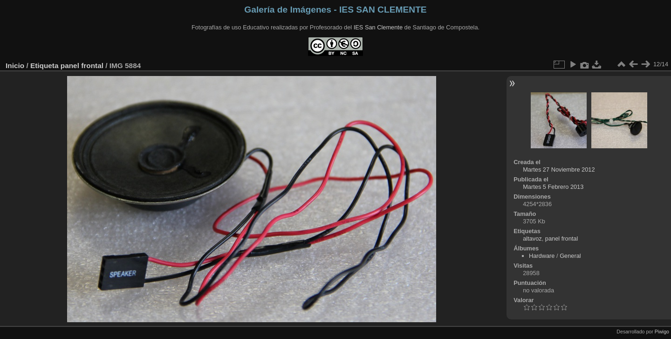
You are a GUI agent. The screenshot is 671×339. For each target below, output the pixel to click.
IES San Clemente (378, 27)
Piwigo (662, 331)
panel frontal (82, 65)
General (570, 255)
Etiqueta (44, 65)
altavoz (532, 238)
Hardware (542, 255)
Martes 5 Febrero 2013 (553, 186)
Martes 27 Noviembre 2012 (559, 169)
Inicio (15, 65)
